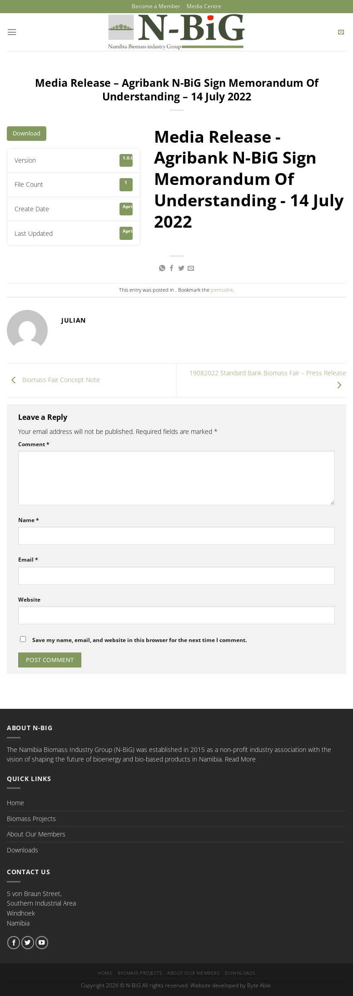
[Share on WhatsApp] (162, 268)
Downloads (22, 849)
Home (15, 802)
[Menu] (11, 31)
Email (28, 559)
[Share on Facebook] (172, 268)
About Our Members (36, 833)
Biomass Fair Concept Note (53, 379)
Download (26, 133)
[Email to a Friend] (191, 268)
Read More (240, 758)
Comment (34, 443)
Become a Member (157, 6)
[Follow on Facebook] (13, 942)
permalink (222, 289)
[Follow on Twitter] (27, 942)
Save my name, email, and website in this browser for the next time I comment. (139, 639)
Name (28, 519)
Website (29, 599)
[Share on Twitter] (181, 268)
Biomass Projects (31, 817)
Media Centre (202, 6)
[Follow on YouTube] (41, 942)
